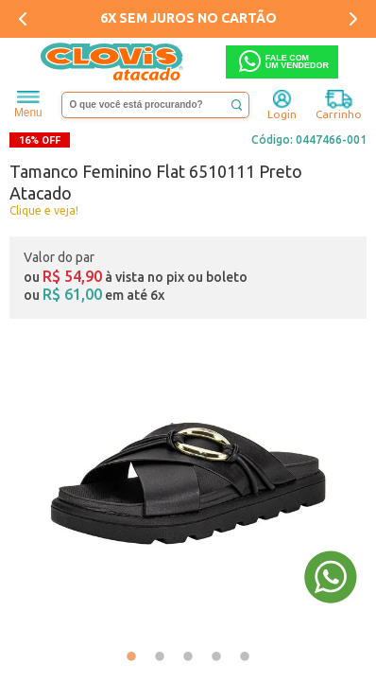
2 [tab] (159, 657)
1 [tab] (131, 657)
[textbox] (155, 105)
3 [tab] (188, 657)
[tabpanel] (188, 483)
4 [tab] (216, 657)
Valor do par (59, 257)
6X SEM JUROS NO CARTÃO (188, 18)
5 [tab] (244, 657)
